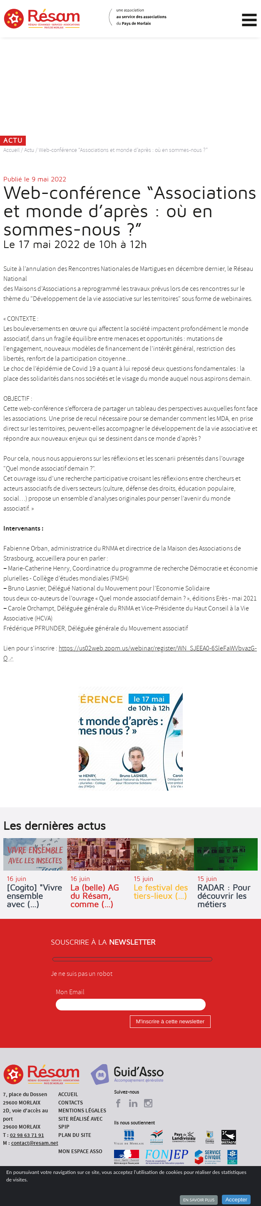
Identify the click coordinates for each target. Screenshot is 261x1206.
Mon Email (70, 992)
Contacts (70, 1102)
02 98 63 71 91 (27, 1135)
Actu (29, 150)
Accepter (236, 1199)
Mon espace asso (80, 1151)
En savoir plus (198, 1199)
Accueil (11, 150)
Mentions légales (82, 1110)
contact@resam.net (34, 1142)
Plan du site (74, 1135)
